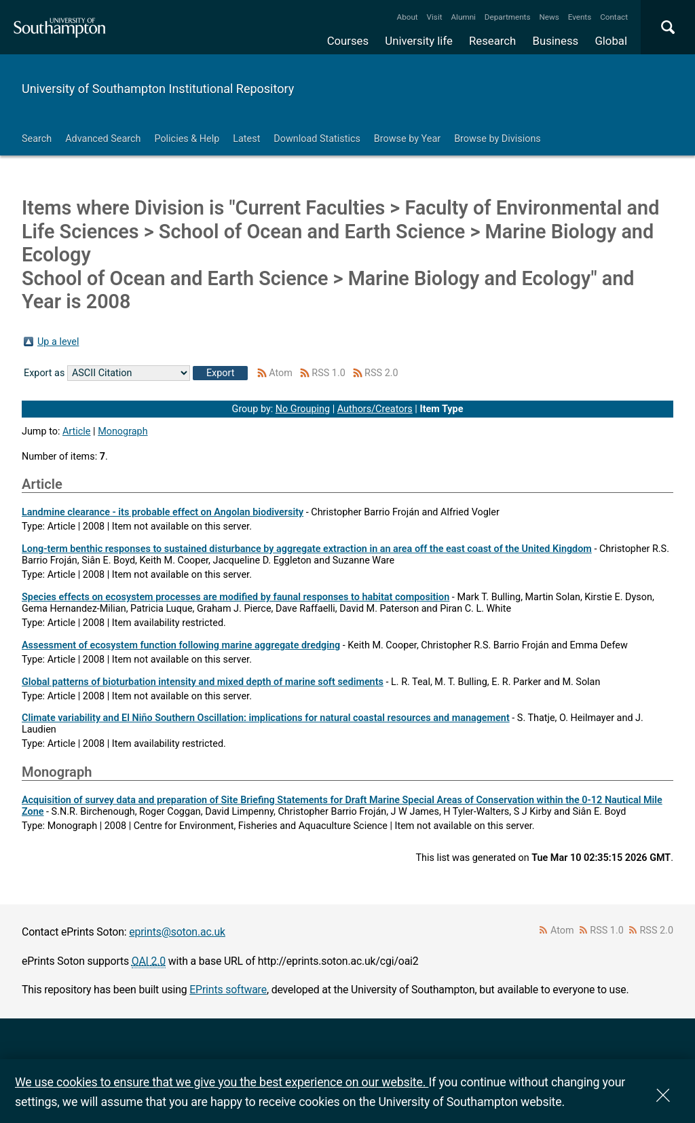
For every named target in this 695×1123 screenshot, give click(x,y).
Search (37, 139)
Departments (508, 17)
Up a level (58, 342)
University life (419, 41)
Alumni (463, 17)
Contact (614, 17)
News (549, 17)
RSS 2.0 (381, 373)
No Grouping (303, 409)
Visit (435, 17)
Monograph (122, 431)
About (407, 17)
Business (556, 41)
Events (580, 17)
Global (611, 41)
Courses (348, 41)
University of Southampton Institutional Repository (158, 88)
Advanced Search (102, 139)
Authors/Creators (375, 409)
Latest (246, 139)
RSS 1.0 (328, 373)
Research (492, 41)
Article (76, 431)
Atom (281, 373)
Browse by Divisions (497, 139)
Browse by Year (407, 139)
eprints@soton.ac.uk (177, 931)
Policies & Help (186, 139)
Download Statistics (317, 139)
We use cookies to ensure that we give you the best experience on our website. (221, 1082)
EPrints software (228, 989)
